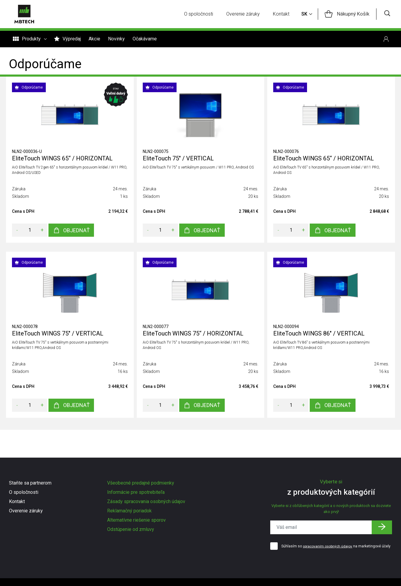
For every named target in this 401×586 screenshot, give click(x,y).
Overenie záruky (245, 14)
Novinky (116, 39)
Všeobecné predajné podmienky (140, 483)
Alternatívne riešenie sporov (136, 520)
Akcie (94, 39)
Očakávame (145, 39)
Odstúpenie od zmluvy (130, 529)
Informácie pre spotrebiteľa (136, 492)
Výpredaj (67, 39)
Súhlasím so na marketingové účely (336, 546)
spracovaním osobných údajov (328, 546)
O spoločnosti (200, 14)
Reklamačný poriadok (129, 511)
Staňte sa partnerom (30, 483)
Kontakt (283, 14)
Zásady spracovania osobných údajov (146, 501)
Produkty (29, 39)
